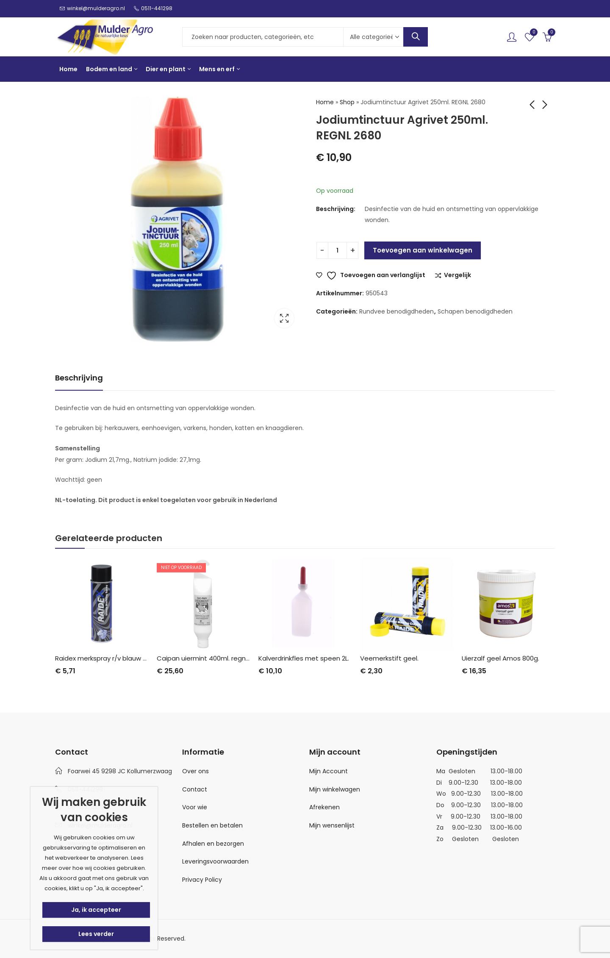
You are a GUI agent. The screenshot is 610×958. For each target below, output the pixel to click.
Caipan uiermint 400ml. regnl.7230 (210, 658)
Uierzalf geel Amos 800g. (500, 658)
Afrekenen (324, 807)
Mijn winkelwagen (334, 789)
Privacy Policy (202, 879)
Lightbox (284, 318)
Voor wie (194, 807)
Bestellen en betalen (212, 825)
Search (415, 37)
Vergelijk (457, 275)
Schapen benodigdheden (475, 311)
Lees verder (96, 934)
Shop (347, 102)
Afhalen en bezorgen (213, 843)
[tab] (79, 378)
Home (325, 102)
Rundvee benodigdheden (396, 311)
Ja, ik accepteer (96, 909)
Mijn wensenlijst (332, 825)
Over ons (195, 771)
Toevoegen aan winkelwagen (422, 250)
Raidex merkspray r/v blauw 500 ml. (110, 658)
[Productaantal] (337, 250)
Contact (194, 789)
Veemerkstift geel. (389, 658)
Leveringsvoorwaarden (215, 861)
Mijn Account (328, 771)
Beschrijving (79, 377)
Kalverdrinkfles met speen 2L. (303, 658)
